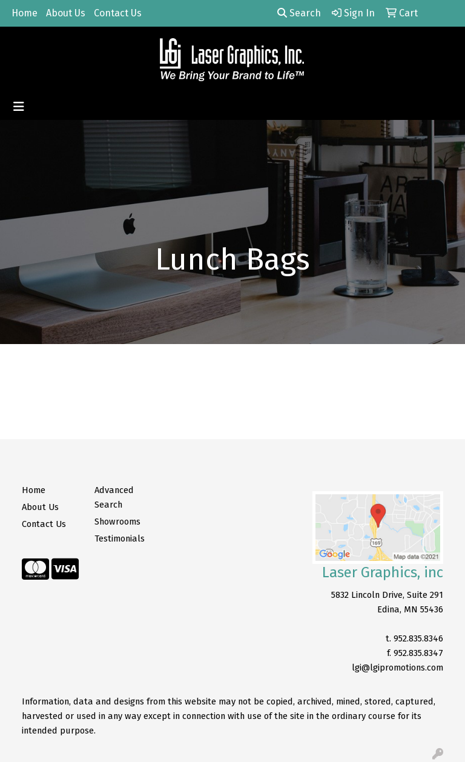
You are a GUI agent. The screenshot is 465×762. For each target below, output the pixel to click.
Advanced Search (114, 497)
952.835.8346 (418, 638)
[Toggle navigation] (18, 106)
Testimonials (119, 538)
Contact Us (118, 13)
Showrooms (117, 521)
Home (25, 13)
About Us (65, 13)
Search (299, 13)
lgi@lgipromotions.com (397, 667)
